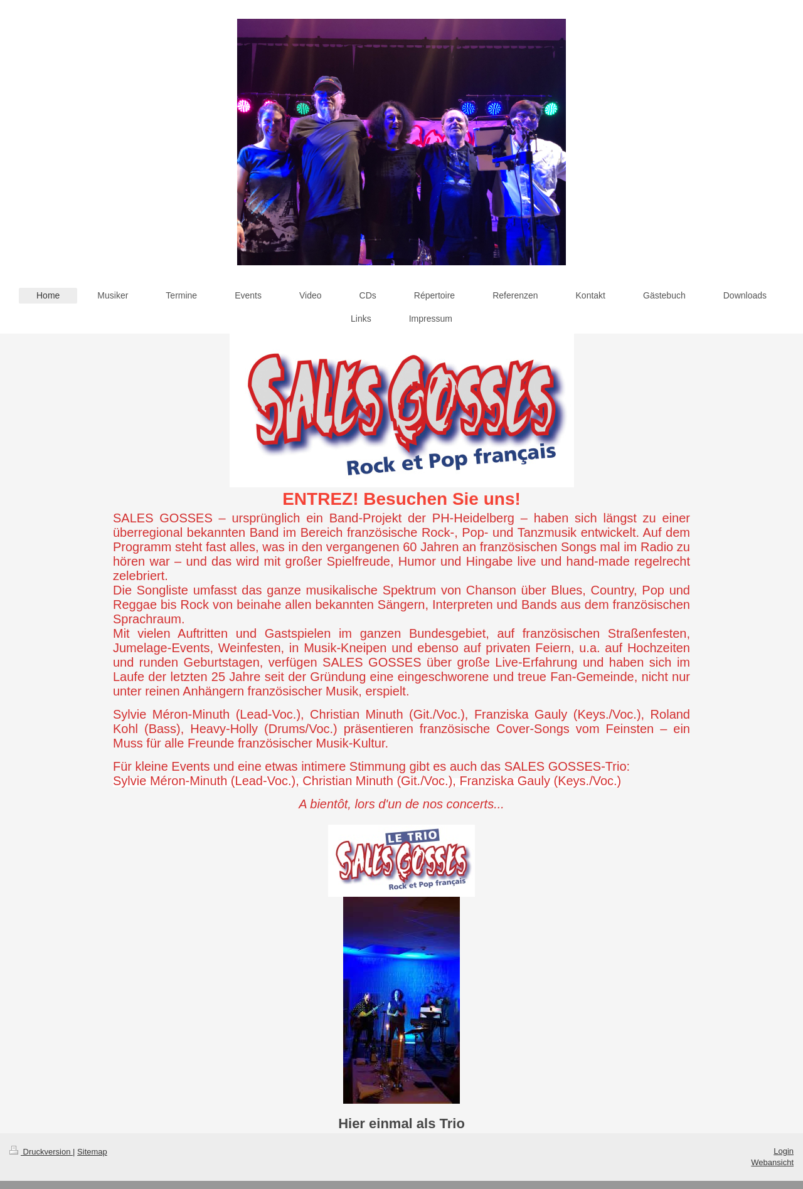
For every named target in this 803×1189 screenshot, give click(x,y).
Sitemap (92, 1151)
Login (784, 1151)
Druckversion (41, 1151)
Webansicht (772, 1162)
